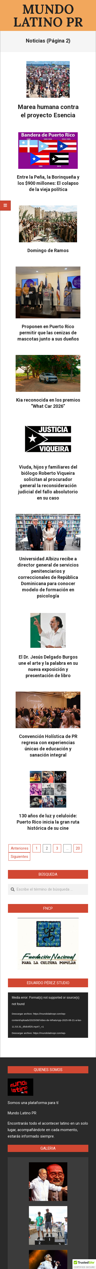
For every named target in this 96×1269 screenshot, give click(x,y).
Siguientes (19, 856)
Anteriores (19, 848)
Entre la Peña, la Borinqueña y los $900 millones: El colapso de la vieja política (48, 183)
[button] (84, 1264)
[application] (48, 1015)
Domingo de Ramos (48, 250)
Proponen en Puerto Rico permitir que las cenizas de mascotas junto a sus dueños (48, 333)
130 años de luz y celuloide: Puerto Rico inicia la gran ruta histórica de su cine (48, 822)
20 (78, 848)
